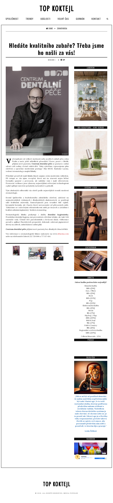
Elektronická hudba (91, 305)
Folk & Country (90, 325)
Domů (49, 28)
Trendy (29, 18)
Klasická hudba (91, 286)
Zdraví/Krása (62, 28)
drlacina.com (63, 234)
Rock (91, 296)
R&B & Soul (90, 320)
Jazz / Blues (91, 291)
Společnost (12, 18)
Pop (90, 301)
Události (45, 18)
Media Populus (71, 493)
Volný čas (63, 18)
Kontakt (96, 18)
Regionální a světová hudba (90, 330)
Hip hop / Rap (91, 315)
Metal (90, 310)
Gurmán (80, 18)
